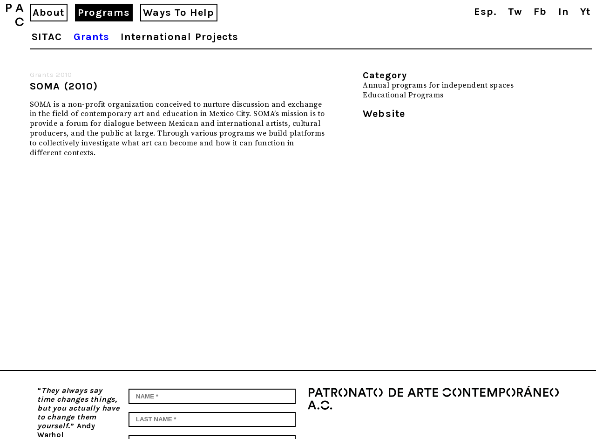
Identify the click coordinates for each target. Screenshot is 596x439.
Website (384, 114)
